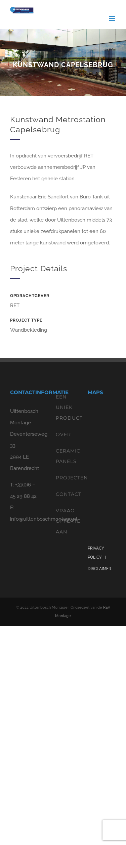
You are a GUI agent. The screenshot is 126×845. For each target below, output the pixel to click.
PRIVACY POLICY (96, 553)
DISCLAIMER (99, 568)
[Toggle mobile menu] (112, 18)
